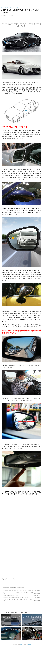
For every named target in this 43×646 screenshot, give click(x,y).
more (40, 612)
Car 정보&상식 (13, 587)
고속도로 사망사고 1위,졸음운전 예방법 (10, 595)
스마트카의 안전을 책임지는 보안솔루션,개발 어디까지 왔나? (15, 597)
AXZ (21, 644)
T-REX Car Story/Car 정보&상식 (9, 8)
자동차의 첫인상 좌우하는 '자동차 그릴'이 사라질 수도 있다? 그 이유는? (17, 590)
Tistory (29, 644)
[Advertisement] (21, 513)
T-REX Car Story (6, 587)
